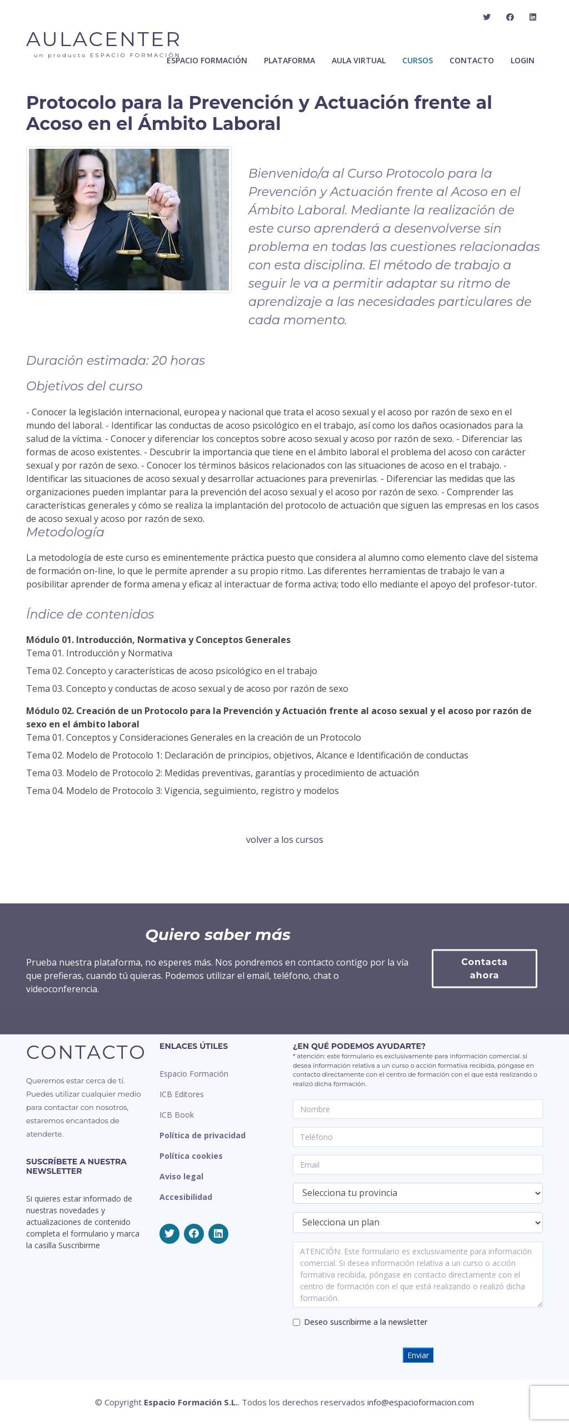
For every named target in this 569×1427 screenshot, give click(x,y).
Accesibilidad (185, 1197)
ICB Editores (181, 1094)
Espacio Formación (193, 1073)
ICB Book (176, 1114)
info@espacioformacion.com (420, 1402)
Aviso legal (181, 1176)
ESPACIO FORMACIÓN (207, 60)
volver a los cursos (284, 839)
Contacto (472, 60)
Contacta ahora (484, 1006)
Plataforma (289, 60)
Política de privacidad (202, 1135)
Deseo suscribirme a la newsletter (365, 1322)
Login (523, 60)
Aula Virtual (359, 60)
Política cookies (191, 1155)
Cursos (417, 60)
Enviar (418, 1355)
